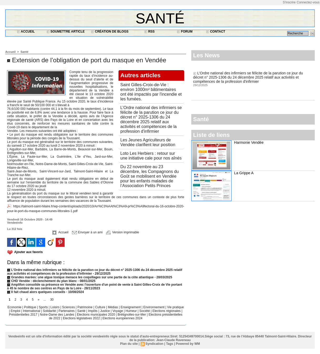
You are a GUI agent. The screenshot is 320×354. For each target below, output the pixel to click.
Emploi (16, 311)
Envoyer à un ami (87, 232)
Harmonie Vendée (249, 142)
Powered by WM (188, 344)
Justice (105, 311)
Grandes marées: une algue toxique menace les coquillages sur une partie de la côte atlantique (80, 277)
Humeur (132, 311)
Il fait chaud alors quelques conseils (36, 292)
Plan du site (129, 344)
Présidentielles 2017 (23, 314)
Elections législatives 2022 (81, 318)
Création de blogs (109, 31)
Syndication (154, 344)
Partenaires (67, 311)
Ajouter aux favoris (28, 252)
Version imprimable (122, 232)
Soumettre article (66, 31)
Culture (100, 307)
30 (52, 299)
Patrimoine (86, 307)
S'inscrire (289, 2)
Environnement (153, 307)
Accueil (26, 31)
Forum (184, 31)
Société (144, 311)
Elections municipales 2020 (96, 314)
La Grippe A (244, 173)
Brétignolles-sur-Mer (132, 314)
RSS (149, 31)
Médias (113, 307)
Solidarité (50, 311)
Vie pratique (175, 307)
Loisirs (55, 307)
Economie (14, 307)
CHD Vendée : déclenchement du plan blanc (42, 281)
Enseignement (131, 307)
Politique (30, 307)
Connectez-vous (308, 2)
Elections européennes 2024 (122, 318)
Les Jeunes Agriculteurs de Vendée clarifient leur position (147, 142)
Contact (215, 31)
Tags (169, 344)
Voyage (117, 311)
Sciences (69, 307)
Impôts (92, 311)
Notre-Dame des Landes (57, 314)
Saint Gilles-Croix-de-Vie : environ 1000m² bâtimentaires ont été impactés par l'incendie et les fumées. (151, 92)
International (32, 311)
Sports (44, 307)
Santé (160, 18)
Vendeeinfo (15, 222)
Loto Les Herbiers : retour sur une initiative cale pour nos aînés (151, 155)
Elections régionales (167, 311)
